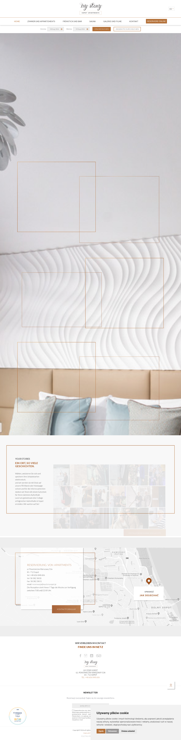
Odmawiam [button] (112, 731)
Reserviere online (156, 21)
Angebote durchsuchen (127, 29)
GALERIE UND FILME (112, 21)
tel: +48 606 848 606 (90, 677)
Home (17, 21)
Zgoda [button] (101, 731)
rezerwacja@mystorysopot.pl (44, 593)
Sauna (92, 21)
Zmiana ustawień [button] (128, 731)
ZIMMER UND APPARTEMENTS (41, 21)
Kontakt (133, 21)
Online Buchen (102, 29)
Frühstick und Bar (72, 21)
